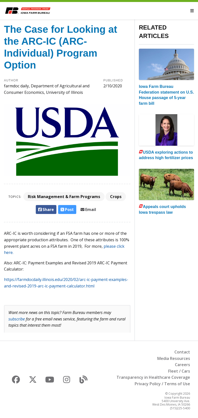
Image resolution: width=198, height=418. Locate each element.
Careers (182, 364)
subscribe (16, 319)
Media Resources (173, 358)
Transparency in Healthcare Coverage (153, 377)
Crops (115, 196)
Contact (182, 352)
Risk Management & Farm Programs (64, 196)
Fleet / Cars (179, 371)
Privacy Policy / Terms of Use (162, 383)
